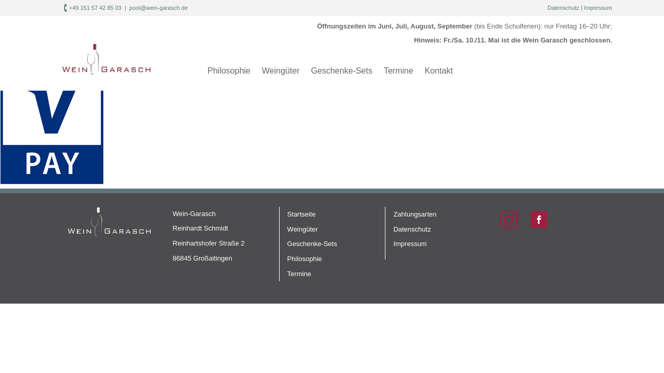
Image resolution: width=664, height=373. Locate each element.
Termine (398, 70)
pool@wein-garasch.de (158, 8)
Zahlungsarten (414, 214)
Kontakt (439, 70)
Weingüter (281, 70)
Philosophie (229, 70)
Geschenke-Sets (341, 70)
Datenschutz (563, 8)
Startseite (301, 214)
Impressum (598, 8)
